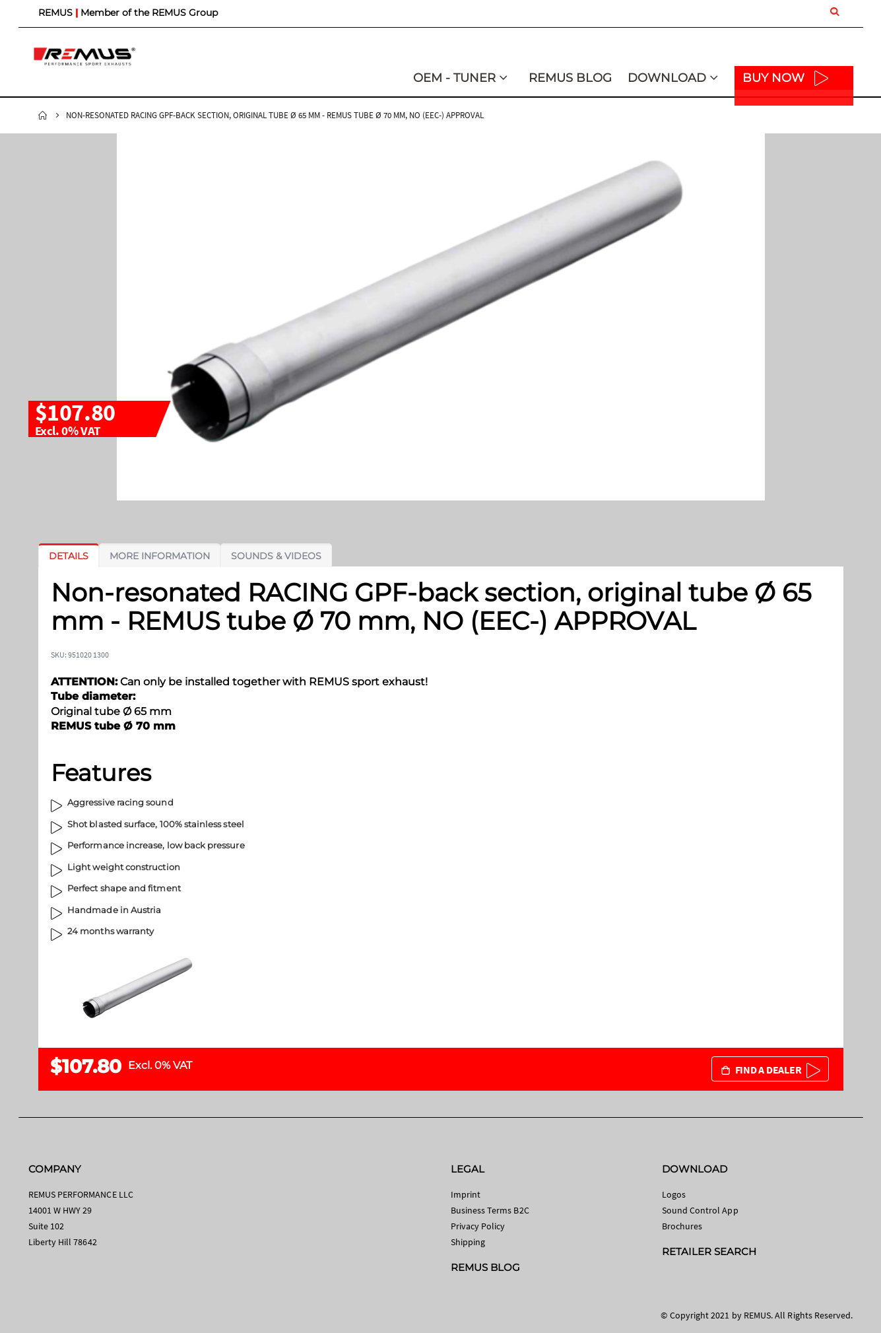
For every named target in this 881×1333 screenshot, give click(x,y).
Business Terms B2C (490, 1210)
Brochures (682, 1226)
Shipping (468, 1242)
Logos (674, 1194)
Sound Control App (700, 1210)
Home (43, 115)
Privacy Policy (478, 1226)
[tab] (68, 555)
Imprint (465, 1194)
